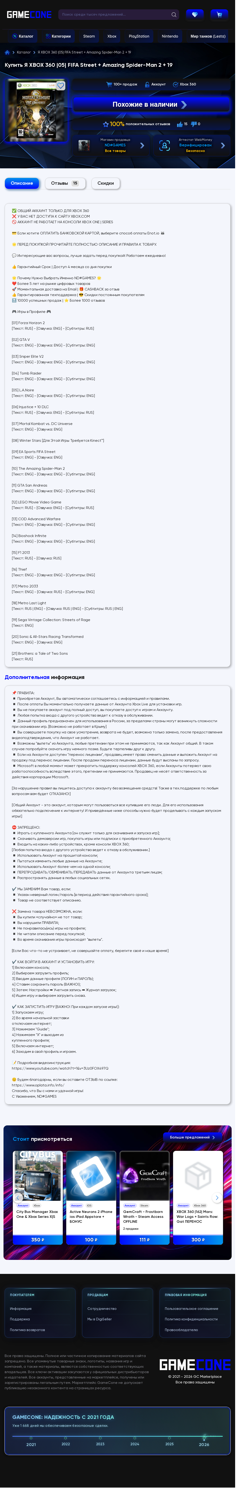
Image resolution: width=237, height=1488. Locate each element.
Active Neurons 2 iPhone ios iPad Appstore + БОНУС (91, 1217)
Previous (18, 1198)
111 (144, 1240)
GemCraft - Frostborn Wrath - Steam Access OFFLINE (143, 1217)
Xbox (112, 36)
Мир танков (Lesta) (208, 36)
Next (217, 1198)
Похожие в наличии (150, 104)
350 (37, 1240)
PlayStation (139, 36)
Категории (61, 36)
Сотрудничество (102, 1309)
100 (91, 1240)
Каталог (26, 36)
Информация (20, 1309)
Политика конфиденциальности (191, 1319)
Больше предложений (192, 1137)
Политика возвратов (27, 1330)
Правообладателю (181, 1330)
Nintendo (170, 36)
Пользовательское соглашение (191, 1309)
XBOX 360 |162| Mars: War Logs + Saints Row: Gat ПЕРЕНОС (197, 1217)
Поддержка (20, 1319)
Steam (89, 36)
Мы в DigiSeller (99, 1319)
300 (198, 1240)
